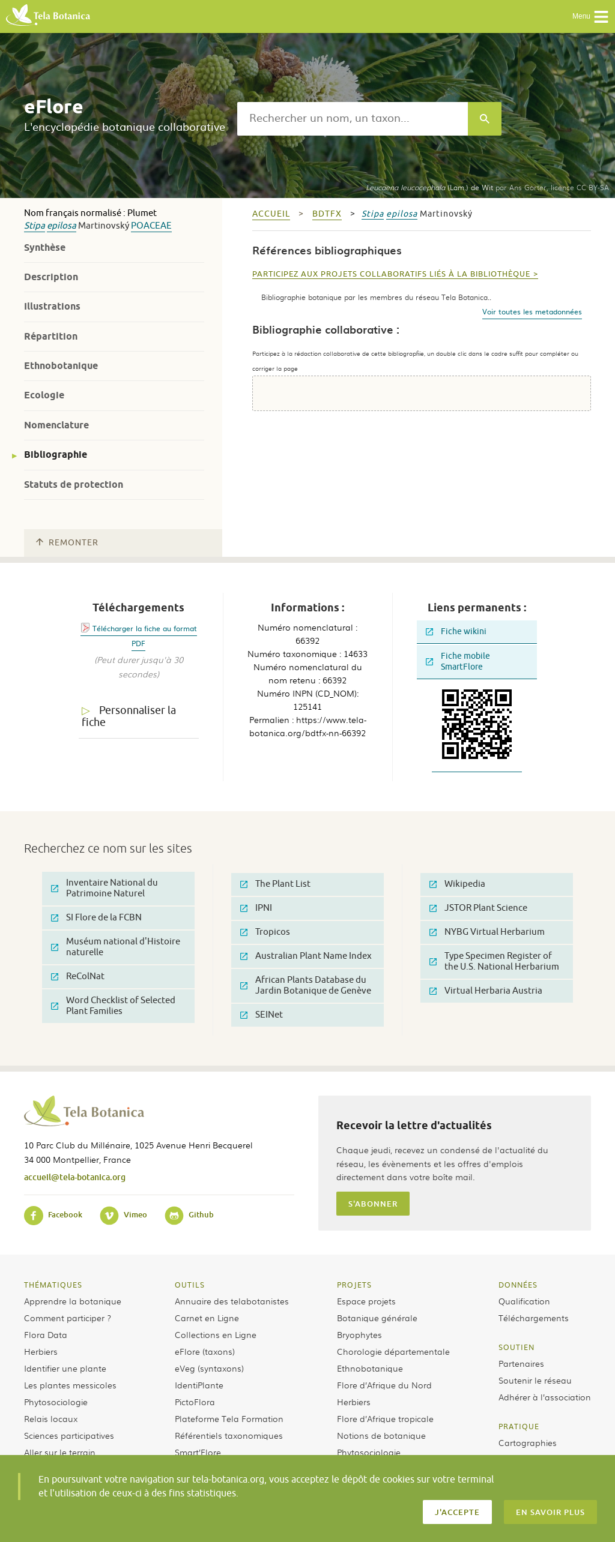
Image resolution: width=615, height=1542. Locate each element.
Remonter (67, 543)
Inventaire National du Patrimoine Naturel (104, 888)
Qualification (524, 1301)
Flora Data (45, 1334)
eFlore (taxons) (205, 1351)
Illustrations (52, 306)
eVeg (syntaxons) (209, 1368)
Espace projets (366, 1301)
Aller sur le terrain (59, 1452)
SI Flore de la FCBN (96, 917)
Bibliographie (55, 454)
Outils (190, 1284)
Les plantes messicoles (70, 1385)
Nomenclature (56, 425)
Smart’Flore (198, 1452)
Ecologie (44, 395)
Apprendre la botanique (72, 1301)
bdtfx (327, 214)
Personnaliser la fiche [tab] (129, 717)
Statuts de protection (73, 484)
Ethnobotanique (61, 365)
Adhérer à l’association (544, 1397)
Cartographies (527, 1442)
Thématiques (53, 1284)
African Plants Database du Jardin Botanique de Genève (305, 985)
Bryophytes (359, 1334)
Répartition (50, 336)
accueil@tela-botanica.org (75, 1177)
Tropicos (265, 932)
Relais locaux (50, 1418)
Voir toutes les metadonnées (532, 311)
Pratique (518, 1426)
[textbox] (352, 119)
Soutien (516, 1347)
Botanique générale (377, 1318)
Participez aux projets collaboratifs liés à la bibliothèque (391, 274)
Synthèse (44, 247)
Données (518, 1284)
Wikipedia (457, 884)
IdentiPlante (199, 1385)
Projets (354, 1284)
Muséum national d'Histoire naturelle (115, 947)
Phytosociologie (56, 1402)
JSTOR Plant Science (478, 908)
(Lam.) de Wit (429, 187)
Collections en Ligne (215, 1334)
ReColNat (78, 976)
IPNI (256, 908)
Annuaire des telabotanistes (232, 1301)
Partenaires (521, 1363)
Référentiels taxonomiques (229, 1435)
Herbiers (41, 1351)
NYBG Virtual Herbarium (487, 932)
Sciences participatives (69, 1435)
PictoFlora (195, 1402)
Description (51, 277)
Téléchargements (533, 1318)
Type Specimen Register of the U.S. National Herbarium (494, 961)
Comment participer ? (67, 1318)
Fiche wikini (456, 631)
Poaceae (151, 226)
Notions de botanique (381, 1435)
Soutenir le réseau (535, 1380)
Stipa (34, 226)
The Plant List (275, 884)
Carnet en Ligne (207, 1318)
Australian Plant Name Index (306, 956)
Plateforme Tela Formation (229, 1418)
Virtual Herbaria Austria (485, 991)
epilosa (61, 226)
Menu (590, 17)
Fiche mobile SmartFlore (458, 661)
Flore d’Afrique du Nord (384, 1385)
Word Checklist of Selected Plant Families (113, 1006)
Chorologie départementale (393, 1351)
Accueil (271, 214)
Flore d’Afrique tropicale (385, 1418)
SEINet (261, 1015)
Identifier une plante (65, 1368)
